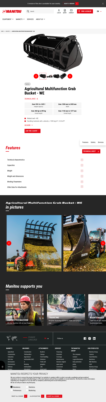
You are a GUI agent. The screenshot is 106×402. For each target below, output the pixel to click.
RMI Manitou (93, 362)
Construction (11, 354)
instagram (88, 338)
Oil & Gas (10, 359)
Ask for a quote (33, 131)
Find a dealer (84, 11)
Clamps (42, 354)
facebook (84, 338)
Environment (11, 364)
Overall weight (38, 113)
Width (67, 106)
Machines (25, 348)
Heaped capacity (38, 106)
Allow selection (37, 396)
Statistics (32, 387)
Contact (75, 357)
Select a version (71, 3)
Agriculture (11, 352)
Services (58, 348)
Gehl (90, 364)
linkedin (93, 338)
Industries (10, 357)
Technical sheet (30, 98)
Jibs (41, 367)
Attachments (43, 348)
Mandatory (16, 387)
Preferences (17, 390)
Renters (10, 369)
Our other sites (93, 348)
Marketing (32, 390)
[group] (25, 310)
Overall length (67, 113)
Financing (59, 352)
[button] (102, 310)
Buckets (42, 352)
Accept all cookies (54, 396)
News (74, 369)
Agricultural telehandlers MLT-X (29, 359)
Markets (9, 348)
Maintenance (60, 359)
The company (76, 354)
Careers (91, 354)
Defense (10, 367)
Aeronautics (11, 362)
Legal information (78, 359)
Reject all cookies (19, 396)
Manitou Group (93, 352)
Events (74, 367)
